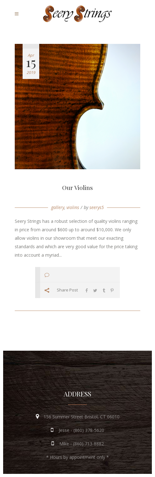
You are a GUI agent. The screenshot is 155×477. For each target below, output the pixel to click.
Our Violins (77, 187)
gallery (57, 207)
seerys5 (96, 207)
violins (73, 207)
